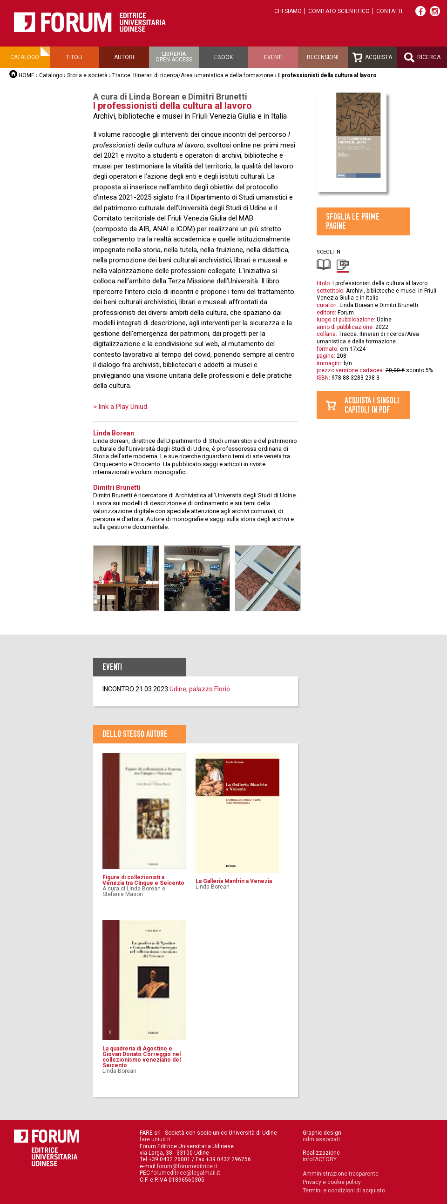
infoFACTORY (320, 1159)
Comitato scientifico (339, 11)
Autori (124, 57)
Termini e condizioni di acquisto (344, 1190)
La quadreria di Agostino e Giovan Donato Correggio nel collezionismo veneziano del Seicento (141, 1057)
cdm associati (321, 1139)
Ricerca (422, 57)
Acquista (372, 57)
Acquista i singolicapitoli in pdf (372, 405)
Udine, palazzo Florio (199, 689)
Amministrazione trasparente (341, 1174)
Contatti (389, 11)
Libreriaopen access (174, 57)
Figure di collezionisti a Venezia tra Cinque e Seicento (143, 880)
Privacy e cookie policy (332, 1182)
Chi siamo (288, 11)
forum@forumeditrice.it (187, 1166)
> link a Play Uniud (120, 406)
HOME (26, 75)
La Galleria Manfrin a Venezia (234, 881)
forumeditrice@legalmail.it (185, 1173)
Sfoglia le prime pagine (352, 221)
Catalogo (24, 57)
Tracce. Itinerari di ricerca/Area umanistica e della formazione (192, 75)
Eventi (273, 57)
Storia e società (87, 75)
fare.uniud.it (155, 1139)
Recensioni (323, 57)
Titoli (74, 57)
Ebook (223, 57)
